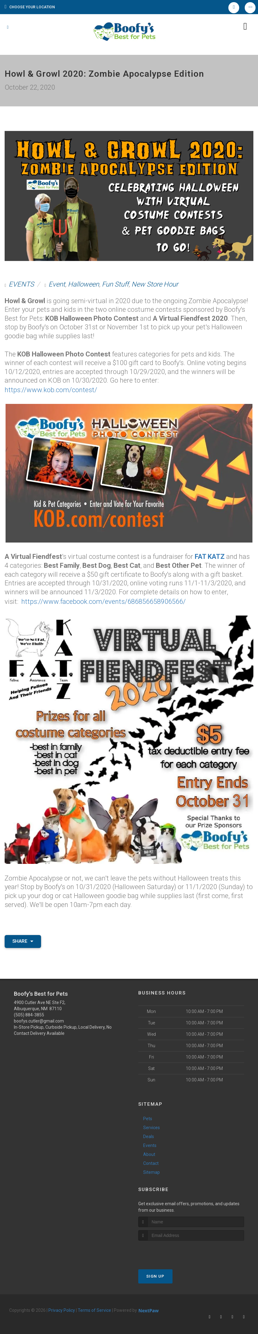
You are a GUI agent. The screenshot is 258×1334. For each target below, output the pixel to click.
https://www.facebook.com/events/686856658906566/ (103, 599)
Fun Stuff (115, 284)
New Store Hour (154, 284)
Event (56, 284)
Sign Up (155, 1274)
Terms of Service (94, 1308)
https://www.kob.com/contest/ (51, 389)
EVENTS (21, 284)
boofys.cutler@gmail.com (39, 1018)
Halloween (83, 284)
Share (22, 939)
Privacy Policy (61, 1308)
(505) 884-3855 (29, 1012)
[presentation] (171, 1250)
